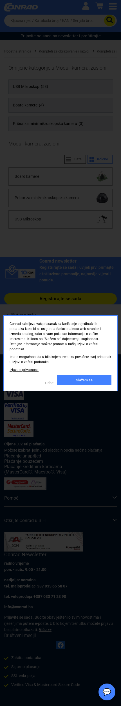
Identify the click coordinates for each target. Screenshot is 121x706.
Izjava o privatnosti (24, 370)
